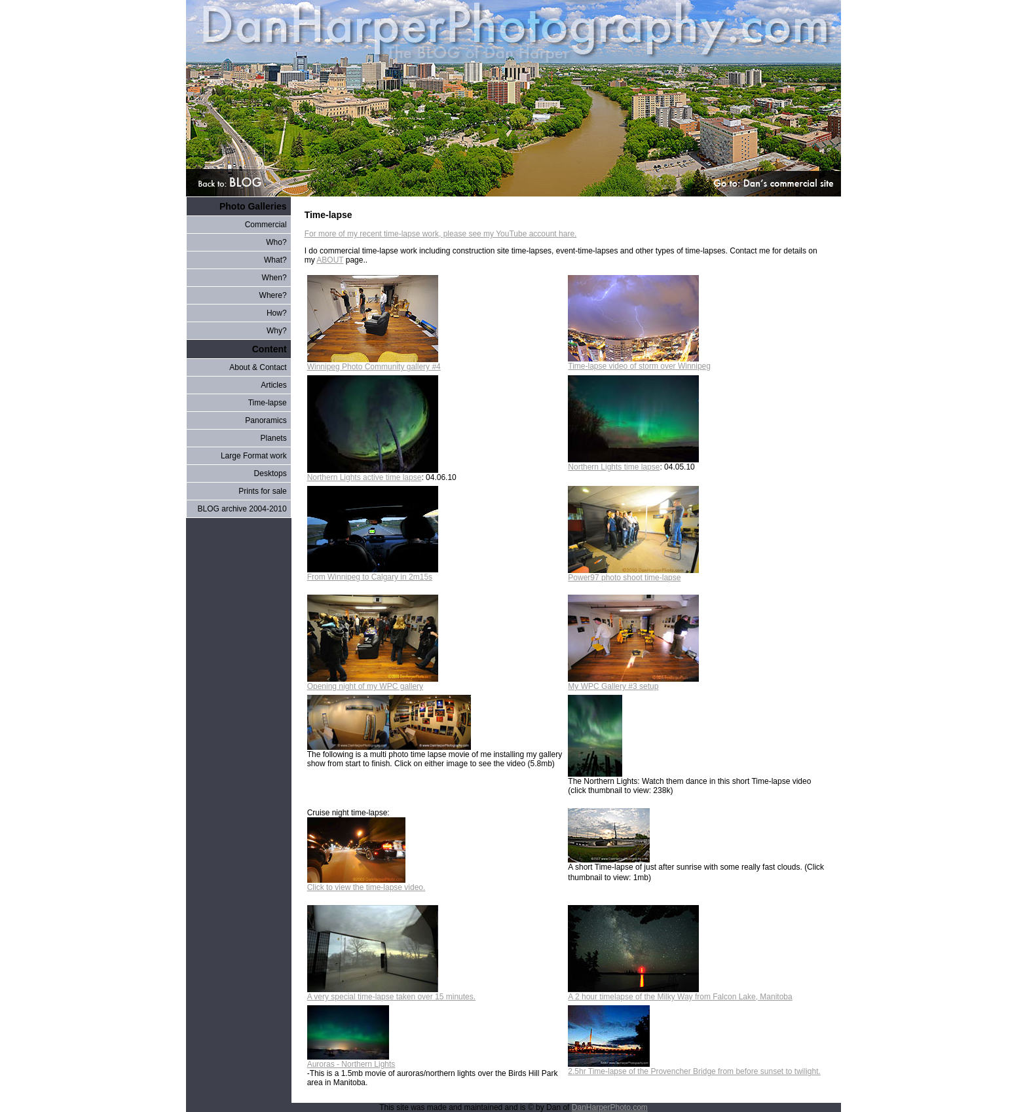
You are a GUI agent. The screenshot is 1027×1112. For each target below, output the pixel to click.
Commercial (266, 224)
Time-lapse (267, 402)
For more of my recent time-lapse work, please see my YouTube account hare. (441, 233)
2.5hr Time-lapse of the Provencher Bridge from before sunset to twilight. (694, 1068)
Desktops (270, 473)
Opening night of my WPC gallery (372, 683)
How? (277, 313)
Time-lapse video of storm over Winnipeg (639, 362)
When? (274, 277)
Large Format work (254, 455)
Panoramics (265, 420)
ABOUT (329, 260)
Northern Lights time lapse (633, 463)
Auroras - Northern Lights (351, 1060)
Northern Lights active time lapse (372, 474)
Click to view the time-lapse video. (366, 884)
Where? (273, 295)
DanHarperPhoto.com (610, 1107)
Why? (277, 330)
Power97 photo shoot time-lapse (633, 574)
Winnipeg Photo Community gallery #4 (374, 363)
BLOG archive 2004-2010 (242, 508)
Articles (273, 385)
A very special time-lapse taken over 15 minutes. (391, 993)
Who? (276, 242)
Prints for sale (262, 491)
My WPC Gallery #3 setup (633, 683)
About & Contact (257, 367)
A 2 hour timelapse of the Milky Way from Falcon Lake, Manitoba (680, 993)
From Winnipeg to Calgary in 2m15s (372, 573)
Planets (274, 438)
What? (275, 260)
